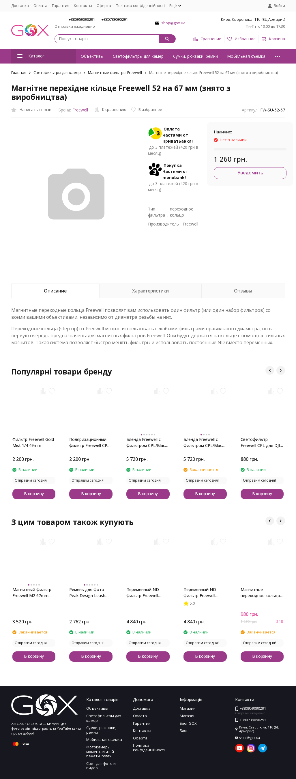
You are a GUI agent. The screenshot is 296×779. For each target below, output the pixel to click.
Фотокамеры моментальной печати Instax (100, 751)
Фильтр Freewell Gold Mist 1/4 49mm (33, 442)
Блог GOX (188, 723)
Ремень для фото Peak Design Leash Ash (87, 593)
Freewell (80, 110)
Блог (184, 730)
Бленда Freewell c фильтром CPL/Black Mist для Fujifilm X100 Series (204, 442)
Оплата (40, 5)
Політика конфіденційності (140, 5)
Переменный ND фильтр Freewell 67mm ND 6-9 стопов (204, 593)
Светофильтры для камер (138, 56)
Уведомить (250, 172)
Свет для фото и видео (101, 766)
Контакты (83, 5)
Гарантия (60, 5)
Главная (18, 72)
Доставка (20, 5)
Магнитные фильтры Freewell (115, 72)
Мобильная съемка (246, 56)
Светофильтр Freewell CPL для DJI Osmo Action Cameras (262, 442)
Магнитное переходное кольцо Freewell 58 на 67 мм (260, 593)
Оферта (104, 5)
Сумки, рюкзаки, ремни (195, 56)
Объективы (92, 56)
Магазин (188, 708)
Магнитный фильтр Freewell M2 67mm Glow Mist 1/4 (31, 593)
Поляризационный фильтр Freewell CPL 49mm (89, 442)
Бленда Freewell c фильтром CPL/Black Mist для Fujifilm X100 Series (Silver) (147, 442)
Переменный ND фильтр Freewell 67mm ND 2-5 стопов (147, 593)
